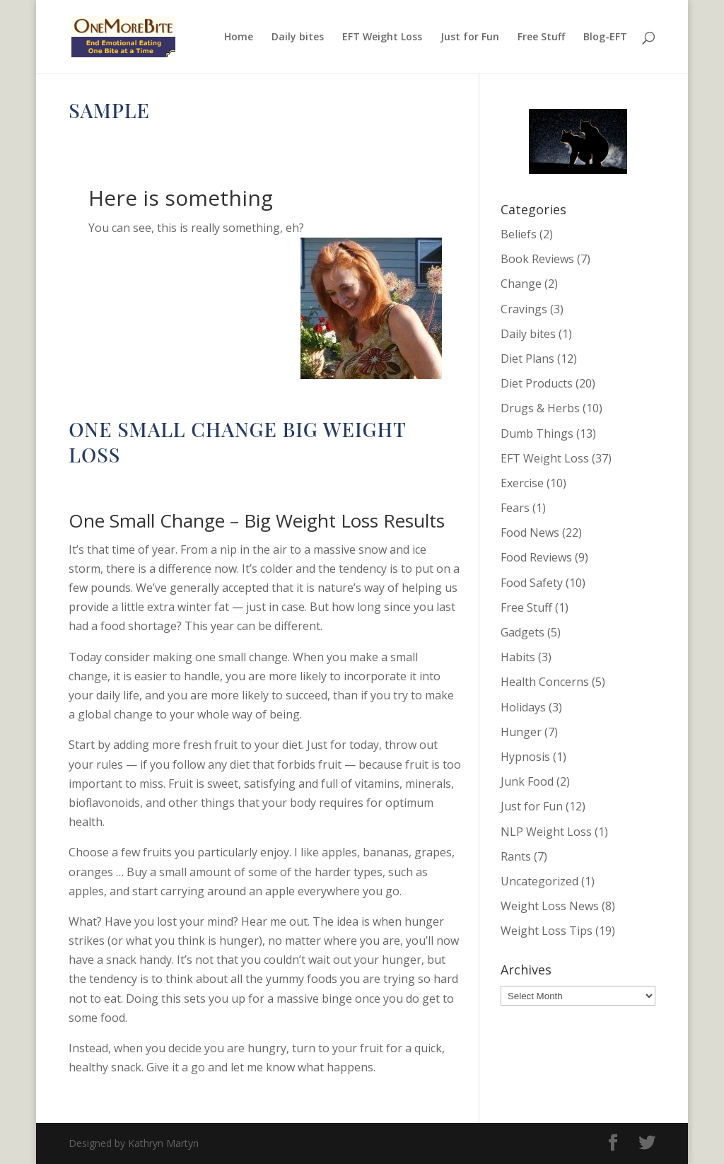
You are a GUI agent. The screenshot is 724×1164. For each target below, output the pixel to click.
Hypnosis (525, 756)
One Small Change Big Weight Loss (237, 441)
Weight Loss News (550, 906)
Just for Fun (469, 37)
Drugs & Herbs (540, 408)
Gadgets (522, 632)
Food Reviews (536, 557)
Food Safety (532, 582)
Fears (515, 508)
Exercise (522, 483)
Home (238, 37)
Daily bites (298, 37)
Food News (530, 532)
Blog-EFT (605, 37)
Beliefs (519, 234)
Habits (518, 657)
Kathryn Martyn (123, 139)
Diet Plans (527, 358)
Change (257, 484)
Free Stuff (541, 37)
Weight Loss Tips (546, 930)
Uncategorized (539, 881)
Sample (109, 110)
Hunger (521, 732)
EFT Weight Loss (382, 37)
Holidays (523, 707)
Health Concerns (545, 681)
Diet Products (537, 383)
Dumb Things (537, 433)
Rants (516, 856)
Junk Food (527, 781)
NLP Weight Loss (546, 831)
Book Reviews (537, 259)
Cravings (524, 309)
